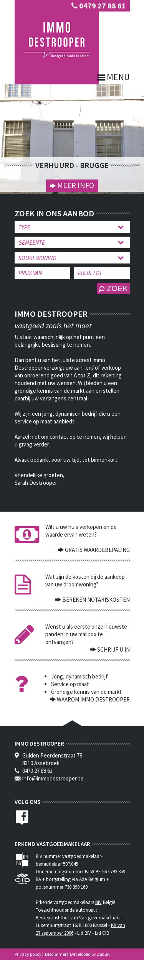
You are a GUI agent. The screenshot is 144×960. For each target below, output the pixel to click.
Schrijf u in (113, 649)
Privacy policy (28, 954)
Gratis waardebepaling (97, 549)
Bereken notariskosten (95, 599)
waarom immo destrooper (93, 699)
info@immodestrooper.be (53, 778)
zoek (113, 288)
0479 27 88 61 (98, 5)
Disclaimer (55, 954)
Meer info (75, 185)
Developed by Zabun (90, 954)
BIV (98, 902)
